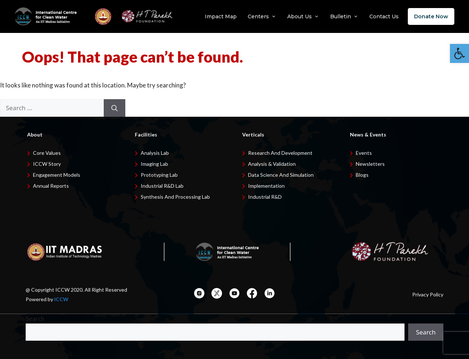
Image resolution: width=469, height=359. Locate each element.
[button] (459, 53)
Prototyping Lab (159, 175)
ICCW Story (47, 164)
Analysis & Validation (272, 164)
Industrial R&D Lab (162, 186)
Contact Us (384, 16)
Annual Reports (51, 186)
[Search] (114, 108)
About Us (303, 16)
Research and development (280, 153)
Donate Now (431, 16)
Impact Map (221, 16)
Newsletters (370, 164)
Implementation (266, 186)
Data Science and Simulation (281, 175)
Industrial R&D (265, 197)
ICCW (61, 299)
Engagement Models (56, 175)
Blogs (362, 175)
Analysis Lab (155, 153)
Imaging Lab (154, 164)
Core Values (47, 153)
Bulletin (344, 16)
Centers (262, 16)
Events (364, 153)
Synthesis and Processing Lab (175, 197)
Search (35, 318)
